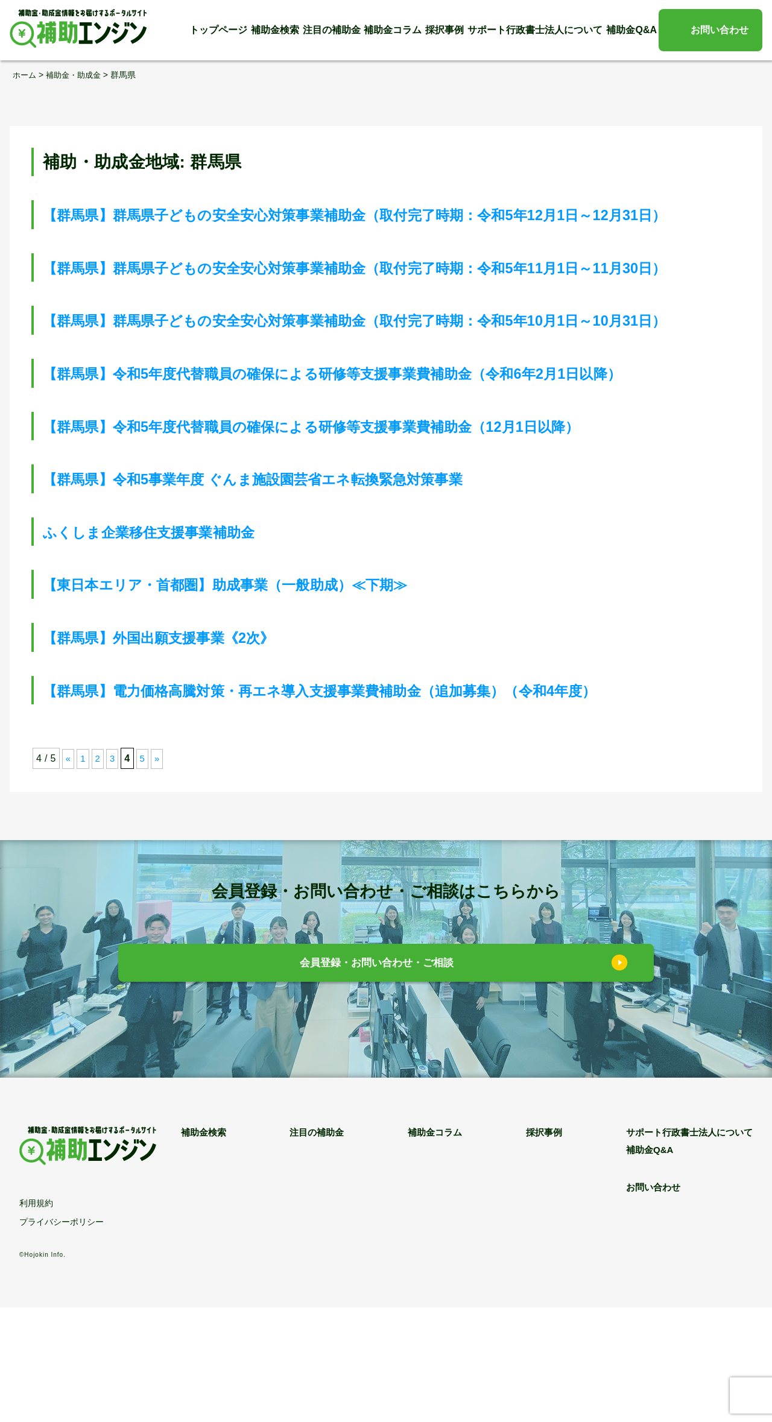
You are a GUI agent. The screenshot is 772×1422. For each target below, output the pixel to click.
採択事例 (444, 30)
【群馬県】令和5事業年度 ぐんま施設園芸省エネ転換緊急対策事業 (299, 593)
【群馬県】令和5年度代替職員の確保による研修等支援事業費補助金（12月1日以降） (370, 540)
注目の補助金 (332, 30)
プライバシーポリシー (61, 1336)
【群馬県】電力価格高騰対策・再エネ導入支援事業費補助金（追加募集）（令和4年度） (381, 804)
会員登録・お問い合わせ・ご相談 (377, 1078)
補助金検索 (275, 30)
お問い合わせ (719, 30)
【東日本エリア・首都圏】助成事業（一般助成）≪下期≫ (266, 698)
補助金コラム (393, 30)
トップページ (218, 30)
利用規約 (36, 1317)
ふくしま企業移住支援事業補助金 (172, 646)
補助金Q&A (631, 30)
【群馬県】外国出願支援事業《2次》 (184, 751)
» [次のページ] (159, 873)
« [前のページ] (68, 873)
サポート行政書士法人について (535, 30)
